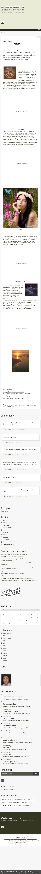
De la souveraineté (10, 704)
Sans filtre (7, 754)
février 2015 (6, 525)
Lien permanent (7, 405)
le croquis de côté (23, 554)
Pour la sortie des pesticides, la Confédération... (14, 559)
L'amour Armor (8, 718)
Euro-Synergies (21, 576)
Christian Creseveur (19, 573)
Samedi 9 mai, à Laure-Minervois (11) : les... (12, 580)
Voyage (5, 660)
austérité (3, 802)
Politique (5, 653)
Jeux (4, 643)
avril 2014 (5, 534)
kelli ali (31, 405)
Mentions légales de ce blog (17, 840)
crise (9, 799)
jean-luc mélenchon (14, 802)
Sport (4, 658)
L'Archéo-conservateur (12, 6)
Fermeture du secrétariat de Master (10, 578)
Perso (4, 650)
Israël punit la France (6, 573)
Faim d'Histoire (5, 33)
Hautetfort (23, 837)
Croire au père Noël (10, 761)
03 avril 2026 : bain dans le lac (8, 554)
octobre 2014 (6, 530)
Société (5, 655)
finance (3, 799)
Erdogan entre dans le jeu (8, 576)
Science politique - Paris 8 (29, 578)
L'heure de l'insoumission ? (13, 697)
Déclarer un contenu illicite (6, 840)
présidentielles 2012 (19, 799)
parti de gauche (24, 805)
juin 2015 (5, 522)
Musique (5, 648)
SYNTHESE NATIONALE (32, 580)
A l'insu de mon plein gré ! (28, 33)
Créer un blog (18, 837)
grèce (15, 805)
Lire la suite (4, 511)
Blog (4, 635)
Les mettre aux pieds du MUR (14, 733)
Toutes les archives (8, 545)
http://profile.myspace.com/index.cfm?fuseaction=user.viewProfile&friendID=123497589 (16, 392)
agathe (9, 429)
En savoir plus (35, 872)
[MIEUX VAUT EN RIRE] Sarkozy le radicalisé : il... (14, 563)
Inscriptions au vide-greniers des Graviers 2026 (13, 567)
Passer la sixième (9, 725)
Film (4, 640)
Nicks (10, 442)
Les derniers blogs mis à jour (9, 839)
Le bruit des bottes (10, 711)
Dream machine (7, 638)
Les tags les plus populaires (32, 839)
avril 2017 (5, 520)
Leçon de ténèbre (5, 571)
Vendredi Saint (5, 556)
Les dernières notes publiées (20, 839)
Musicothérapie (9, 747)
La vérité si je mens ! (10, 740)
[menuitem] (6, 33)
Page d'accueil (15, 33)
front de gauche (6, 805)
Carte (3, 666)
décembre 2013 (7, 542)
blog (24, 842)
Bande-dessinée (7, 633)
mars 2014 (6, 537)
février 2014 (6, 539)
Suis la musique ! (8, 42)
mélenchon (30, 799)
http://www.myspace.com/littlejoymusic (13, 398)
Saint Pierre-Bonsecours (17, 556)
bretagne (24, 802)
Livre (4, 645)
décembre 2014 (7, 527)
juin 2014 (5, 532)
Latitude (15, 571)
